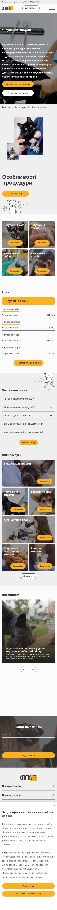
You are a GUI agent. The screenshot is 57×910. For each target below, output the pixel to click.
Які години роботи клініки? (27, 398)
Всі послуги (20, 107)
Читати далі (28, 442)
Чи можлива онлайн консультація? (27, 432)
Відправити (28, 755)
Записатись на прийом (18, 84)
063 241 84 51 (31, 8)
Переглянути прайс (18, 93)
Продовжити (28, 886)
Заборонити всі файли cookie (28, 901)
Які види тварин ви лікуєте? (27, 407)
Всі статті (28, 669)
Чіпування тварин (27, 301)
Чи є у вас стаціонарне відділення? (27, 423)
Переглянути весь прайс (28, 362)
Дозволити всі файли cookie (28, 893)
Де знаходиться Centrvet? (27, 415)
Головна (6, 107)
